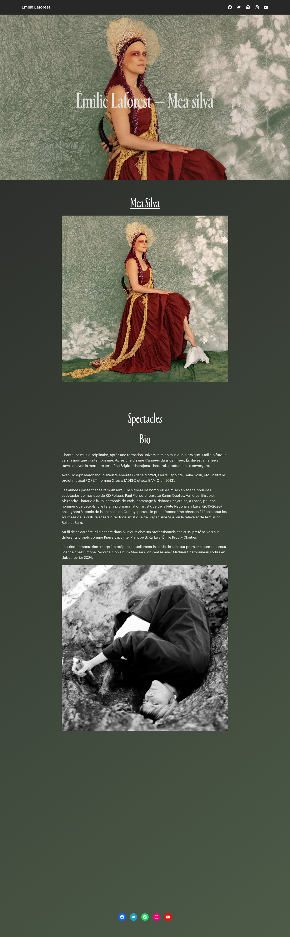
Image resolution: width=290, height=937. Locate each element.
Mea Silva (145, 203)
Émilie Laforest (36, 7)
